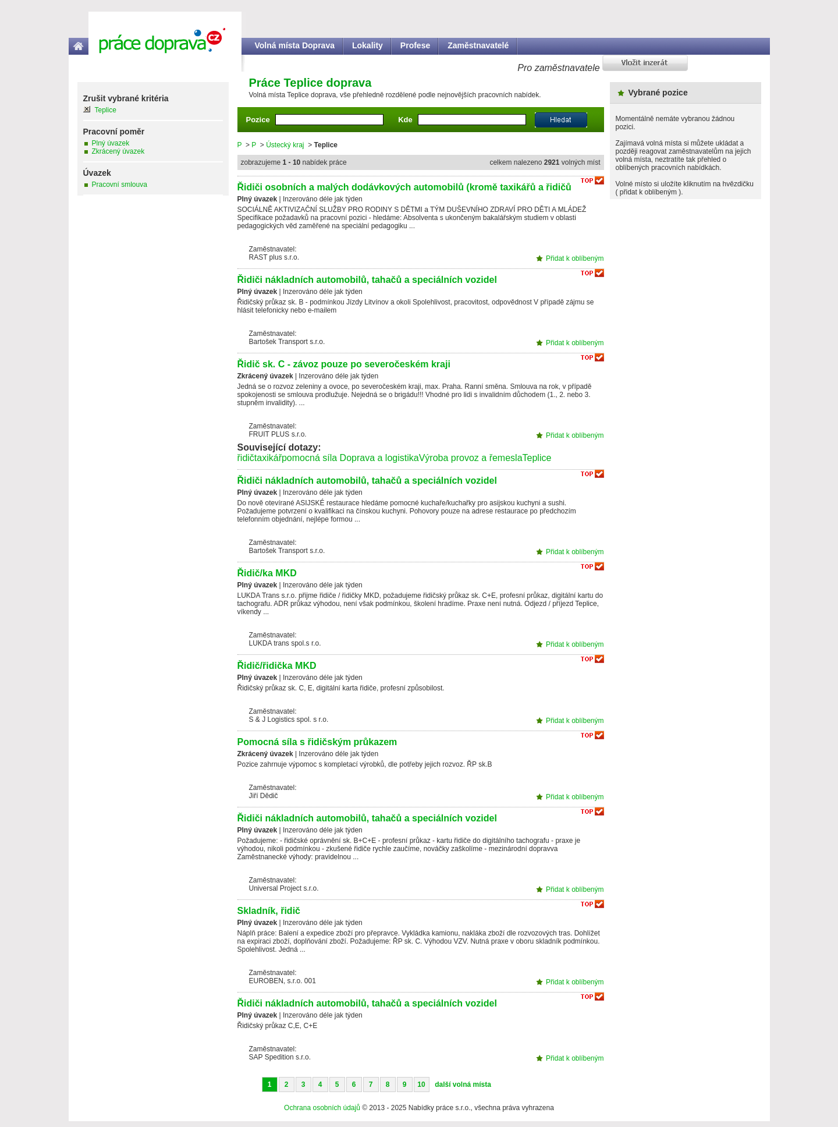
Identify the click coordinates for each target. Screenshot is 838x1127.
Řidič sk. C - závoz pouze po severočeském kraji (343, 364)
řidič (245, 458)
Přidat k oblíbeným (574, 258)
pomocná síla (309, 458)
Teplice (537, 458)
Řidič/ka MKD (267, 573)
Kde (405, 119)
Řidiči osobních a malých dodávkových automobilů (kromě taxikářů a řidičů (404, 187)
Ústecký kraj (285, 145)
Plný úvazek (111, 143)
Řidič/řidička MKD (277, 666)
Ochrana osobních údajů (322, 1108)
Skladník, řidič (268, 911)
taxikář (268, 458)
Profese (415, 45)
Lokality (367, 45)
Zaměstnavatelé (478, 45)
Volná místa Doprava (295, 45)
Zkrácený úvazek (118, 151)
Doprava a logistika (379, 458)
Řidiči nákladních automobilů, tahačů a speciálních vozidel (367, 280)
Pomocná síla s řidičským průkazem (317, 742)
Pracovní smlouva (119, 184)
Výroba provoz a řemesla (471, 458)
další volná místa (463, 1084)
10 (421, 1084)
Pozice (258, 119)
